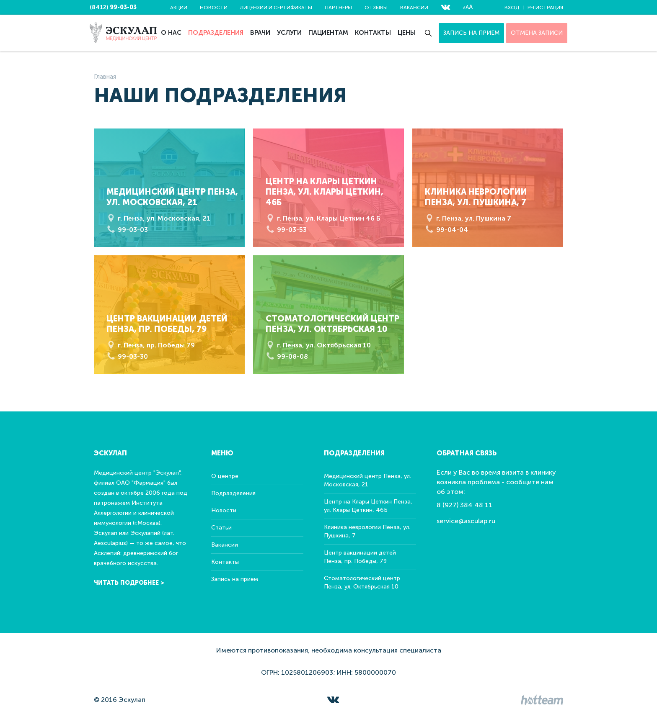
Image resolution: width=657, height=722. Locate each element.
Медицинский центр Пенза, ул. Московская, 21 (367, 480)
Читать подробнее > (129, 582)
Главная (105, 76)
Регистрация (545, 7)
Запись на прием (471, 32)
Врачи (260, 32)
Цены (407, 32)
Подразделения (215, 32)
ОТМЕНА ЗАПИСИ (537, 32)
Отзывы (376, 7)
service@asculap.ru (466, 521)
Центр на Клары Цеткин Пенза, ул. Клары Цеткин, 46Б (368, 506)
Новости (214, 7)
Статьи (221, 527)
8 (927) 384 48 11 (464, 505)
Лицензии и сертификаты (276, 7)
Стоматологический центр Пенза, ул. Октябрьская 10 (362, 582)
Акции (178, 7)
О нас (171, 32)
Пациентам (328, 32)
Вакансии (414, 7)
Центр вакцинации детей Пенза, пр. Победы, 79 (360, 557)
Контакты (373, 32)
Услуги (289, 32)
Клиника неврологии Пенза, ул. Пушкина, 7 (367, 531)
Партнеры (338, 7)
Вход (511, 7)
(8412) (113, 7)
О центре (224, 476)
